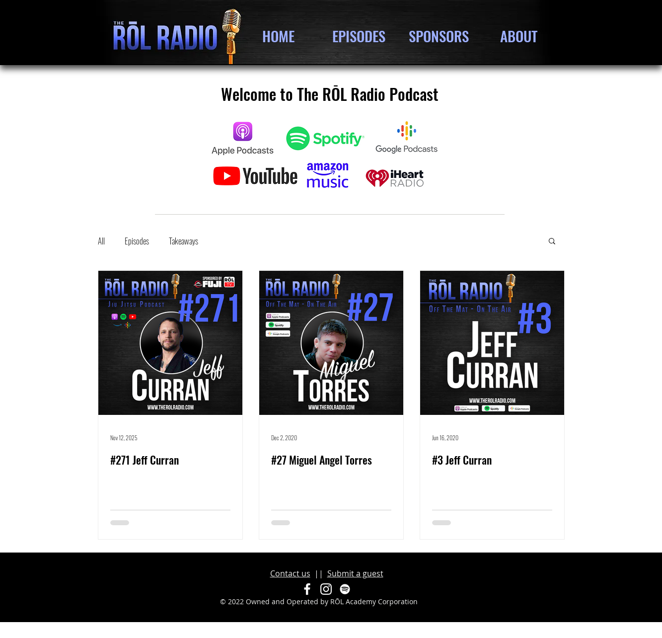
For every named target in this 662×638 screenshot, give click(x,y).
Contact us (290, 573)
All (101, 241)
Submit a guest (355, 573)
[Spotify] (345, 589)
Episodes (137, 241)
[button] (552, 242)
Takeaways (183, 241)
